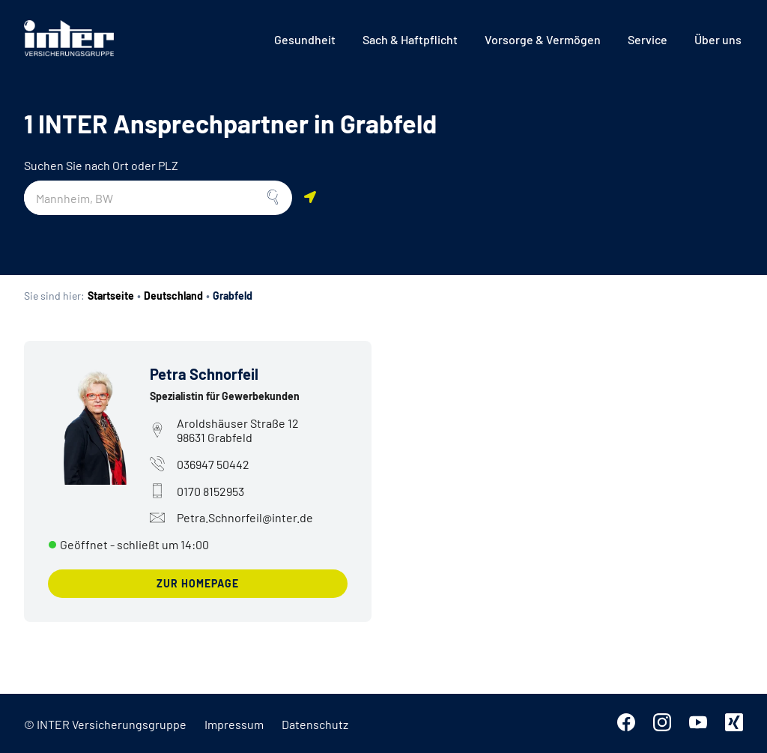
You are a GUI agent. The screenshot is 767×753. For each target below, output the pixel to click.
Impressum (234, 724)
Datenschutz (315, 724)
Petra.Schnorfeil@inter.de (231, 517)
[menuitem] (305, 39)
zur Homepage (198, 583)
